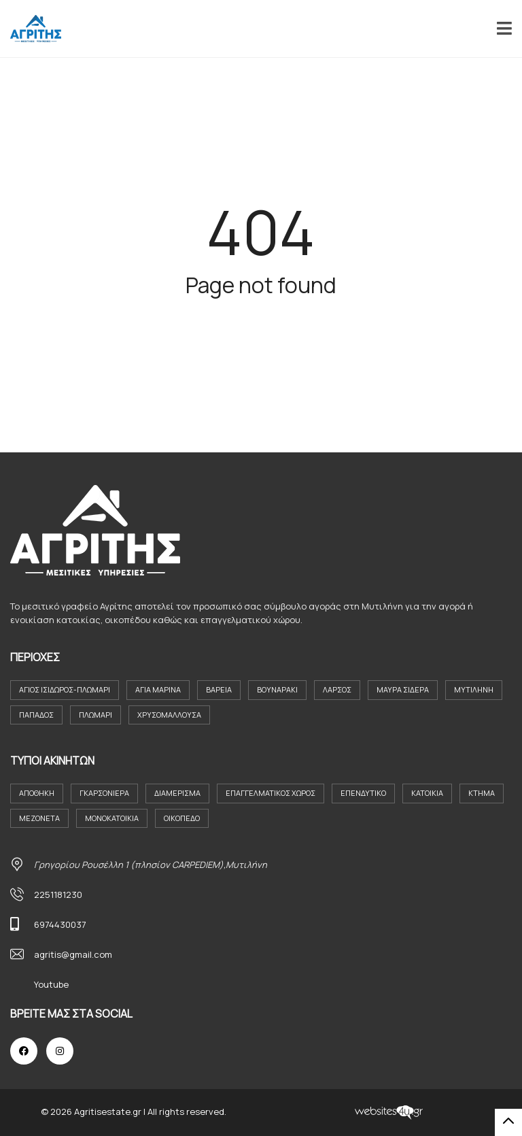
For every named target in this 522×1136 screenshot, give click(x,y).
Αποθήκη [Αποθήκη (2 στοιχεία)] (36, 793)
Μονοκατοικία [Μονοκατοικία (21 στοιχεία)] (112, 818)
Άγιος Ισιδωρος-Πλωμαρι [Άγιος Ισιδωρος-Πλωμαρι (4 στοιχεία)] (64, 689)
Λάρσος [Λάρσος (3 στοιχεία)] (337, 689)
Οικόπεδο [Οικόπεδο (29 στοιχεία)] (182, 818)
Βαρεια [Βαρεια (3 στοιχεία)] (219, 689)
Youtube (51, 984)
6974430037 (60, 924)
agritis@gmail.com (73, 954)
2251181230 (58, 894)
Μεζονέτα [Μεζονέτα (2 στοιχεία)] (39, 818)
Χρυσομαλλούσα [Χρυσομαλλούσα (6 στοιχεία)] (169, 714)
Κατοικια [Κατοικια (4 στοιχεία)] (427, 793)
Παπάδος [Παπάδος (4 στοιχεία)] (36, 714)
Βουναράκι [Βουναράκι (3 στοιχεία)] (277, 689)
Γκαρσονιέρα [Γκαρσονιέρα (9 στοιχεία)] (104, 793)
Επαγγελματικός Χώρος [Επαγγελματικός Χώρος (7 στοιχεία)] (270, 793)
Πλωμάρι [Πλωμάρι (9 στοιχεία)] (95, 714)
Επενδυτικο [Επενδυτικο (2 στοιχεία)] (363, 793)
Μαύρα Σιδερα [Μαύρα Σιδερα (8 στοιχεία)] (403, 689)
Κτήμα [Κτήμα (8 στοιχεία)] (481, 793)
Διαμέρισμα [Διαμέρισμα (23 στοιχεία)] (177, 793)
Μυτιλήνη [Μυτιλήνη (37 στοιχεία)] (473, 689)
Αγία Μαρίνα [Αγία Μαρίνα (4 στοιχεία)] (158, 689)
